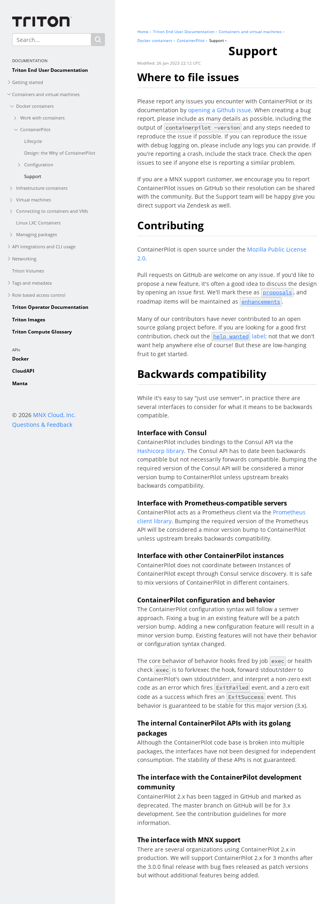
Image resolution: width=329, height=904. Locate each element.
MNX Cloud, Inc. (54, 415)
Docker (20, 358)
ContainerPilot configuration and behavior (206, 600)
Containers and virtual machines (46, 94)
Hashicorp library (160, 451)
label (238, 336)
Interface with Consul (172, 432)
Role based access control (38, 295)
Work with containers (42, 118)
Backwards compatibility (201, 374)
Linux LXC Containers (38, 223)
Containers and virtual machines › (251, 31)
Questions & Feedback (42, 424)
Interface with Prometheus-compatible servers (212, 503)
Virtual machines (33, 200)
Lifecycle (33, 141)
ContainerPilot (35, 129)
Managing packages (36, 234)
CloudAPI (23, 370)
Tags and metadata (32, 283)
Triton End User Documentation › (185, 31)
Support (32, 176)
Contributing (170, 225)
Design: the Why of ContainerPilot (59, 153)
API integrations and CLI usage (43, 246)
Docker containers (35, 106)
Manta (19, 383)
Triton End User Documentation (50, 70)
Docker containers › (156, 40)
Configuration (38, 165)
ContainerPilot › (192, 40)
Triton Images (28, 319)
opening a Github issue (219, 110)
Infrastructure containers (41, 188)
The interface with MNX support (189, 839)
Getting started (27, 82)
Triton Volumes (28, 271)
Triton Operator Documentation (50, 307)
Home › (144, 31)
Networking (24, 259)
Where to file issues (188, 77)
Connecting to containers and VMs (52, 211)
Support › (217, 40)
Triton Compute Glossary (42, 331)
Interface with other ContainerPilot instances (210, 555)
